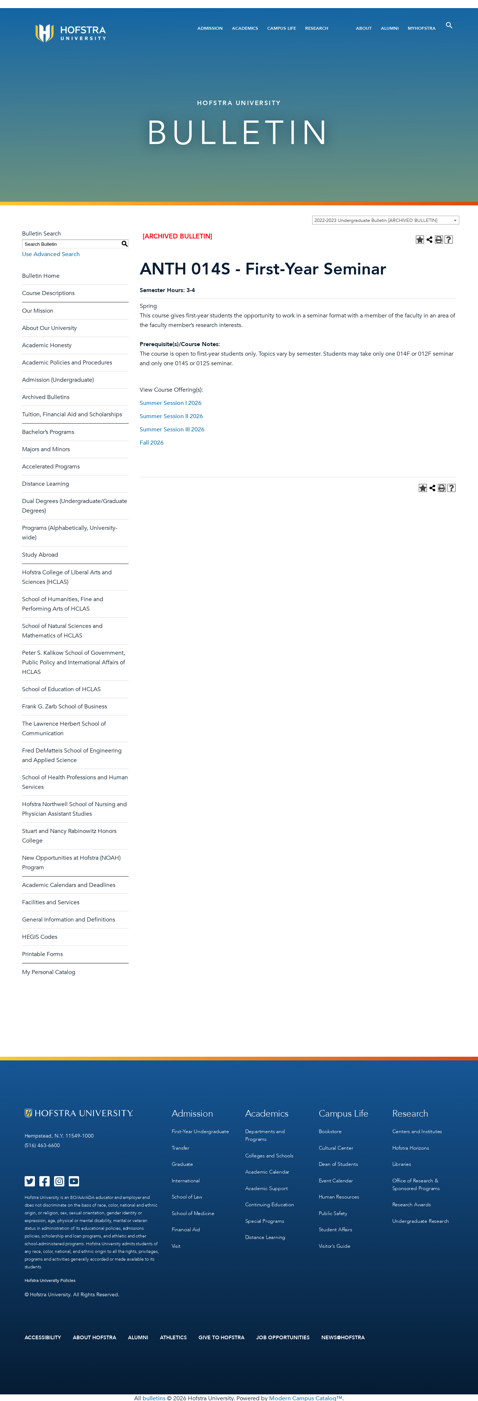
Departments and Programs (265, 1133)
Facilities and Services (50, 902)
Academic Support (266, 1182)
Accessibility (43, 1337)
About (364, 28)
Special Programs (264, 1212)
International (186, 1174)
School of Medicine (193, 1204)
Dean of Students (338, 1159)
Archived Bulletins (45, 397)
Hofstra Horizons (410, 1144)
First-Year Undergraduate (200, 1129)
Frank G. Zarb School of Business (64, 707)
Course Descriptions (48, 293)
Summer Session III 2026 (172, 429)
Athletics (173, 1337)
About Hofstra (94, 1337)
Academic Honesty (47, 345)
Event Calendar (336, 1174)
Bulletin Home (41, 276)
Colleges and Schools (269, 1152)
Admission (210, 28)
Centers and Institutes (417, 1129)
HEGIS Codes (39, 937)
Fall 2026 (152, 443)
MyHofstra (422, 28)
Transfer (180, 1144)
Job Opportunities (283, 1337)
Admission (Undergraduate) (58, 380)
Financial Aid (186, 1220)
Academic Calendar (267, 1167)
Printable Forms (42, 954)
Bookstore (330, 1129)
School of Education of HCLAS (61, 689)
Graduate (182, 1159)
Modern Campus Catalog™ (305, 1397)
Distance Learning (45, 484)
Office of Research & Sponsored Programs (416, 1178)
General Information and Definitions (68, 920)
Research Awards (411, 1197)
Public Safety (333, 1204)
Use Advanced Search (51, 254)
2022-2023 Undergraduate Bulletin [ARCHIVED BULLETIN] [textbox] (375, 220)
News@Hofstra (343, 1337)
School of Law (187, 1189)
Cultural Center (336, 1144)
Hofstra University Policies (50, 1280)
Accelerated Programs (51, 467)
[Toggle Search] (449, 25)
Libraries (401, 1159)
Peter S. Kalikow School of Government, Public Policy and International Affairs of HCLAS (73, 662)
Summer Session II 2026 (171, 416)
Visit (176, 1235)
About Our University (49, 328)
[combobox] (385, 220)
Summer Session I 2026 (170, 403)
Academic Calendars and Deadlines (68, 885)
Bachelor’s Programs (48, 432)
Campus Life (281, 28)
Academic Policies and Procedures (67, 363)
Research (316, 28)
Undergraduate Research (420, 1212)
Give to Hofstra (222, 1337)
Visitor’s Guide (334, 1235)
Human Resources (339, 1189)
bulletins (154, 1397)
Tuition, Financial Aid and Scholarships (72, 414)
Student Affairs (335, 1220)
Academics (245, 28)
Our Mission (37, 311)
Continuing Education (269, 1197)
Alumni (390, 28)
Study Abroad (40, 555)
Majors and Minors (46, 449)
